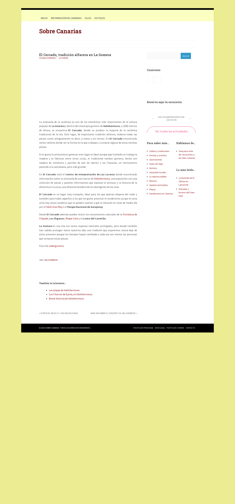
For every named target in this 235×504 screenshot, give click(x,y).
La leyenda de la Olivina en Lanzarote (186, 181)
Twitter (192, 18)
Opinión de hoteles (158, 185)
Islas (88, 18)
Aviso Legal (160, 328)
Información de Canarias (66, 18)
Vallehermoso (102, 178)
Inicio (44, 18)
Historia (153, 168)
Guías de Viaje (156, 163)
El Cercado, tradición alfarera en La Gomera (75, 55)
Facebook (186, 18)
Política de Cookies (175, 328)
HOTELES (99, 18)
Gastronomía (155, 159)
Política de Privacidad (143, 328)
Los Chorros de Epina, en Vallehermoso (70, 294)
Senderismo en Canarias (161, 193)
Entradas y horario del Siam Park (187, 192)
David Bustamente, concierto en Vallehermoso (113, 313)
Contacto (190, 328)
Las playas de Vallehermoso (64, 290)
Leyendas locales (157, 172)
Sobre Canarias (60, 31)
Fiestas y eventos (158, 155)
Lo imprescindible (158, 176)
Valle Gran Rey (54, 206)
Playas (152, 189)
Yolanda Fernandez (47, 58)
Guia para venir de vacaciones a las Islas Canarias (187, 154)
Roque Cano (72, 218)
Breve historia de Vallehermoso (66, 298)
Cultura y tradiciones (159, 151)
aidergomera (56, 246)
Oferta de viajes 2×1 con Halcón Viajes (59, 313)
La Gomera (63, 58)
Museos (153, 180)
